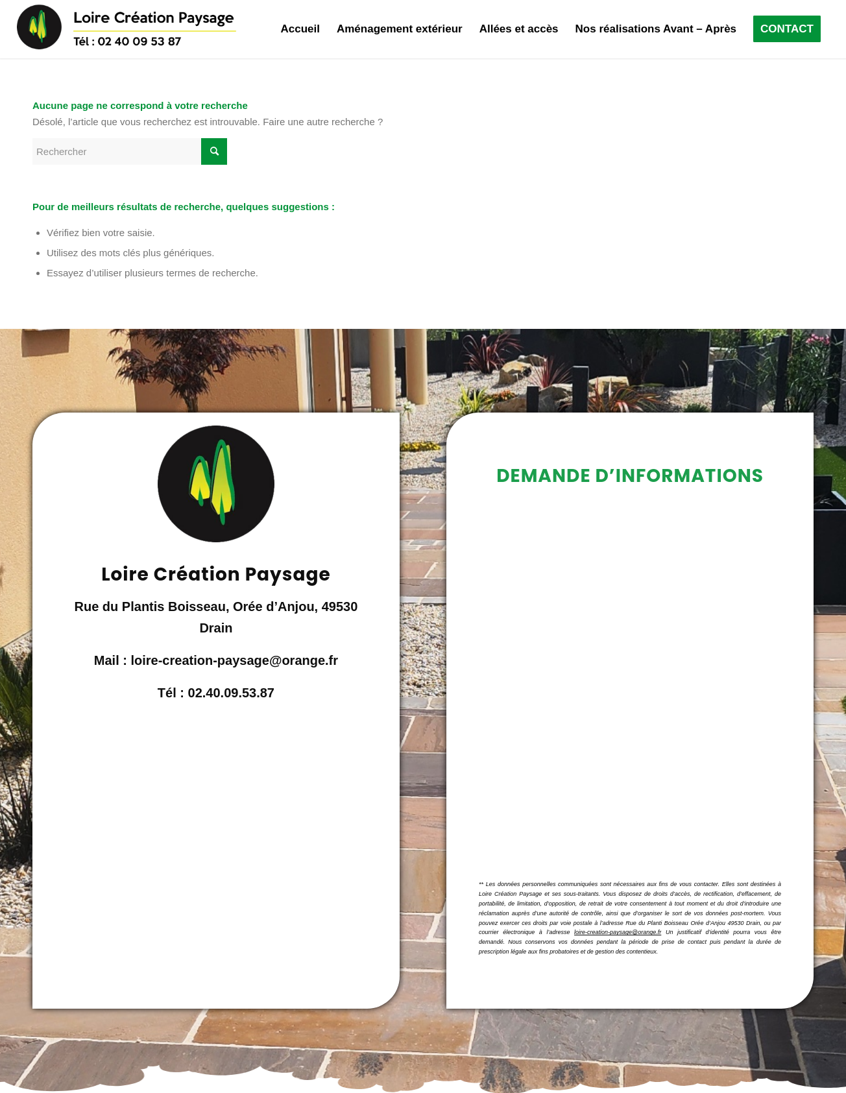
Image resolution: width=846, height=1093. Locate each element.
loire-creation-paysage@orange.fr (617, 932)
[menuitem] (300, 29)
